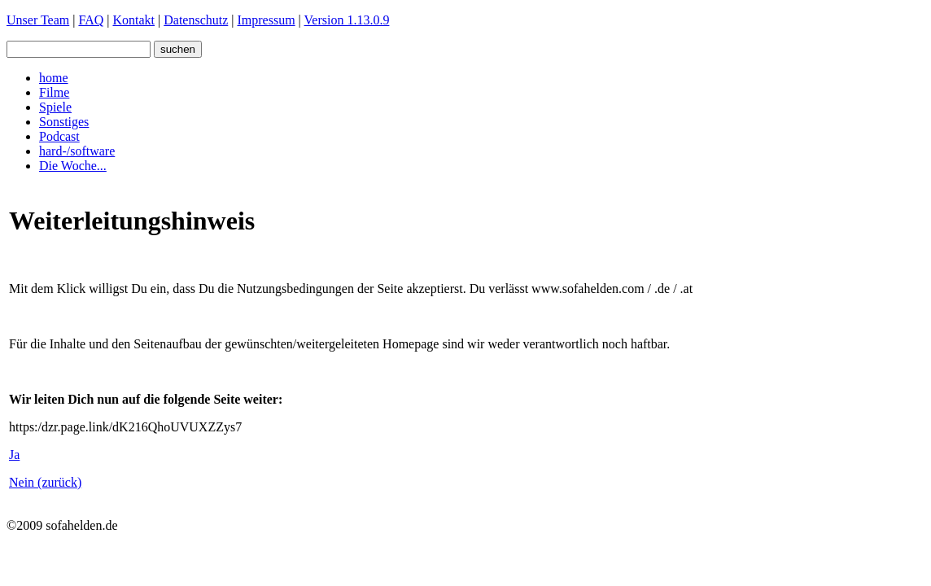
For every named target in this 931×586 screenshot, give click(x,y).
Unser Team (38, 20)
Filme (54, 92)
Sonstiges (64, 122)
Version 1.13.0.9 (347, 20)
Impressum (266, 20)
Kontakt (133, 20)
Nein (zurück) (45, 482)
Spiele (55, 107)
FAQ (90, 20)
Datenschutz (196, 20)
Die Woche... (73, 166)
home (53, 78)
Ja (14, 454)
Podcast (59, 136)
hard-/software (77, 151)
